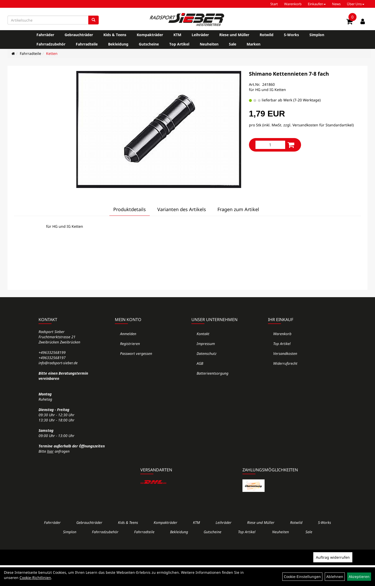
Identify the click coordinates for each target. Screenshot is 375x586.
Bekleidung (118, 44)
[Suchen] (93, 20)
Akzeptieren (359, 576)
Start (274, 4)
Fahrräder (45, 34)
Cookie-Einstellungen (302, 576)
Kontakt (203, 333)
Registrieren (130, 343)
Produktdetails (129, 209)
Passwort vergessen (136, 353)
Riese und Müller (234, 34)
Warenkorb (293, 4)
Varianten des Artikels (181, 209)
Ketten (52, 53)
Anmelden (128, 333)
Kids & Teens (114, 34)
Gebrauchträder (79, 34)
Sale (232, 44)
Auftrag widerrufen (333, 557)
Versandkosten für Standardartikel (322, 124)
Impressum (206, 343)
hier (50, 451)
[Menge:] (270, 145)
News (336, 4)
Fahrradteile (87, 44)
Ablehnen (334, 576)
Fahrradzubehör (50, 44)
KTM (177, 34)
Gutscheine (149, 44)
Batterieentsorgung (212, 373)
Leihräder (200, 34)
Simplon (316, 34)
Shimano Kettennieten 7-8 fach (289, 73)
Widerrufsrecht (285, 363)
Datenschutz (206, 353)
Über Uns (355, 4)
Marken (253, 44)
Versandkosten (285, 353)
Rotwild (266, 34)
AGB (200, 363)
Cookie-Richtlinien (35, 577)
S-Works (291, 34)
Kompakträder (150, 34)
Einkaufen (317, 4)
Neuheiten (209, 44)
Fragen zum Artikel (238, 209)
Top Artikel (179, 44)
